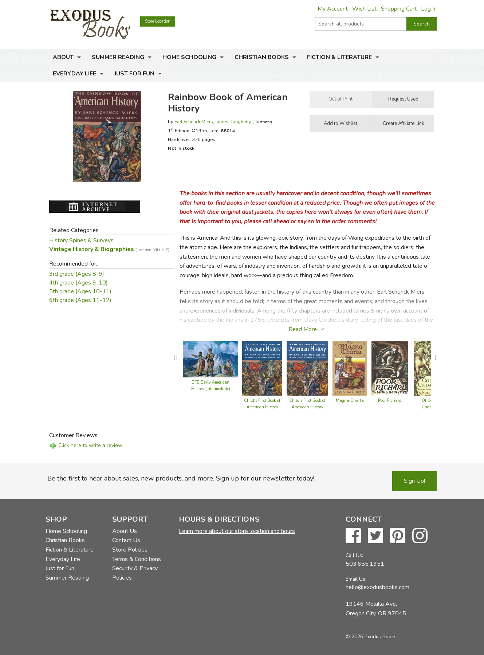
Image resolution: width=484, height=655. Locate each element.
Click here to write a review (90, 445)
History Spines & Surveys (81, 240)
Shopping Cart (399, 9)
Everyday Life (74, 74)
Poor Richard (389, 400)
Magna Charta (350, 400)
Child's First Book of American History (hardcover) (262, 407)
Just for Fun (134, 74)
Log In (429, 9)
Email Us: (356, 579)
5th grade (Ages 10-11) (80, 291)
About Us (124, 531)
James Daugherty (233, 121)
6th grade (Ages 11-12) (80, 300)
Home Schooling (189, 57)
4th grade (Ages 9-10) (78, 283)
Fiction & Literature (339, 57)
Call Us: (354, 555)
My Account (333, 9)
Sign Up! (414, 481)
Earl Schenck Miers (193, 121)
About (63, 57)
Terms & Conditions (136, 559)
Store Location (157, 21)
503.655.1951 (365, 564)
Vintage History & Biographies (109, 249)
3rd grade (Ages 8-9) (76, 274)
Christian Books (262, 57)
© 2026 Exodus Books (371, 636)
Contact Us (126, 540)
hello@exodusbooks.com (377, 587)
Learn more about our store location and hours (237, 531)
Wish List (364, 9)
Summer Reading (118, 57)
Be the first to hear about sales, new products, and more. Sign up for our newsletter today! (180, 478)
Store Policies (129, 550)
